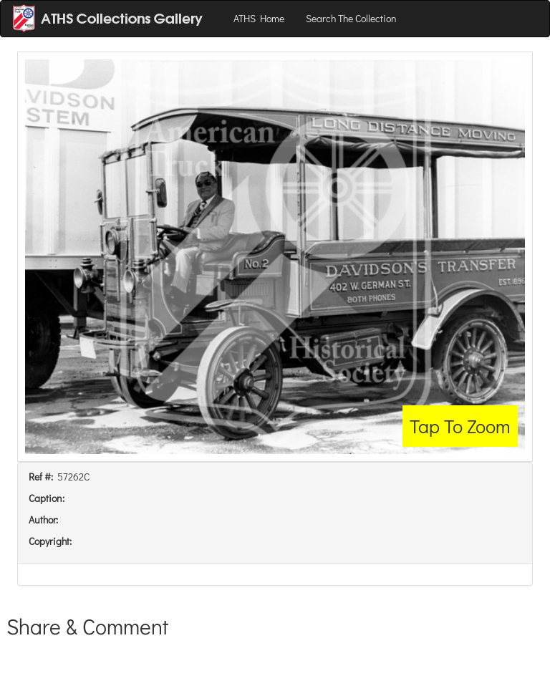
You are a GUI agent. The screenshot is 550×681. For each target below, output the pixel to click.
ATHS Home (258, 18)
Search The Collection (351, 18)
